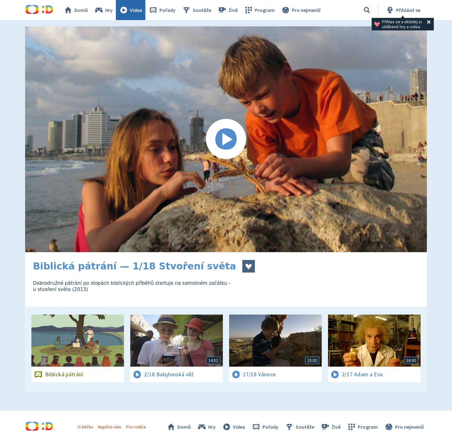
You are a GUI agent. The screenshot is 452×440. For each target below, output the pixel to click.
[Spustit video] (226, 139)
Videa (130, 10)
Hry (103, 10)
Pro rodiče (136, 427)
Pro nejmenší (300, 10)
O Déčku (85, 427)
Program (259, 10)
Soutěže (196, 10)
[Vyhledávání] (367, 10)
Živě (228, 10)
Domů (75, 10)
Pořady (161, 10)
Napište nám (109, 427)
